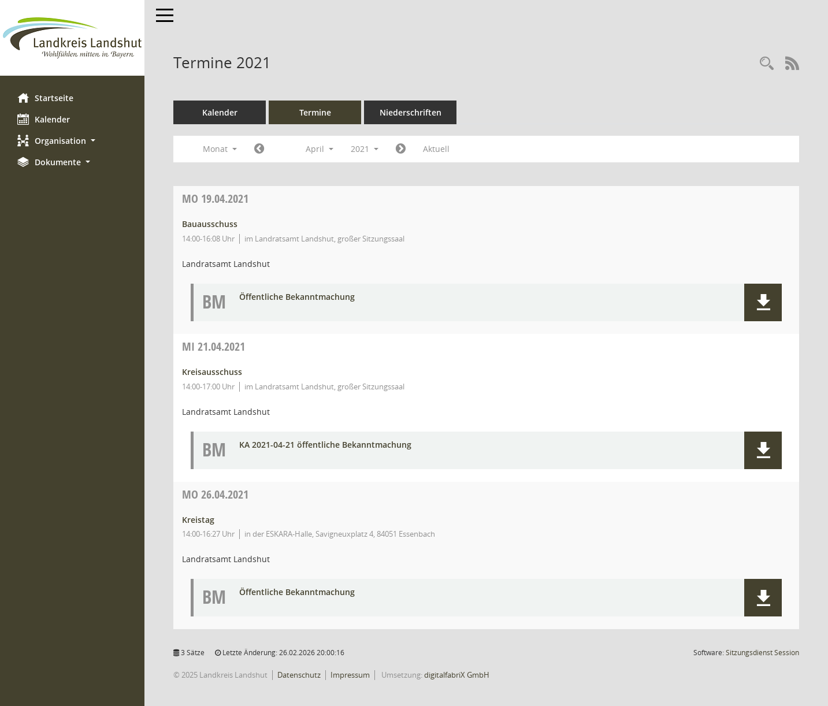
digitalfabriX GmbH (456, 675)
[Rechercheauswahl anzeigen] (766, 63)
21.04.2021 (213, 346)
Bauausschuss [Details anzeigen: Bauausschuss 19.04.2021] (209, 223)
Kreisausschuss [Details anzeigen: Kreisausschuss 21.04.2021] (212, 371)
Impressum (350, 675)
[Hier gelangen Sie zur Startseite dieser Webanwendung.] (72, 37)
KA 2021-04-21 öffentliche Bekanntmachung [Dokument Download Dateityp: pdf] (325, 445)
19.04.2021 (215, 198)
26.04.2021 (215, 494)
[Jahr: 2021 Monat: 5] (400, 149)
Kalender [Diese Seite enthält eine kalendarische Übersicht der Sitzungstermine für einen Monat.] (43, 119)
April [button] (319, 148)
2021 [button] (364, 148)
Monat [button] (220, 148)
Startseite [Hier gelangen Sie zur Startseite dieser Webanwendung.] (45, 97)
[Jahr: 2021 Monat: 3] (259, 149)
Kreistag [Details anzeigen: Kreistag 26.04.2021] (198, 519)
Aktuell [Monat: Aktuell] (436, 148)
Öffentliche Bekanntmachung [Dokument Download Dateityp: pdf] (297, 297)
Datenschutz (299, 675)
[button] (72, 140)
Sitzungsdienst (762, 652)
